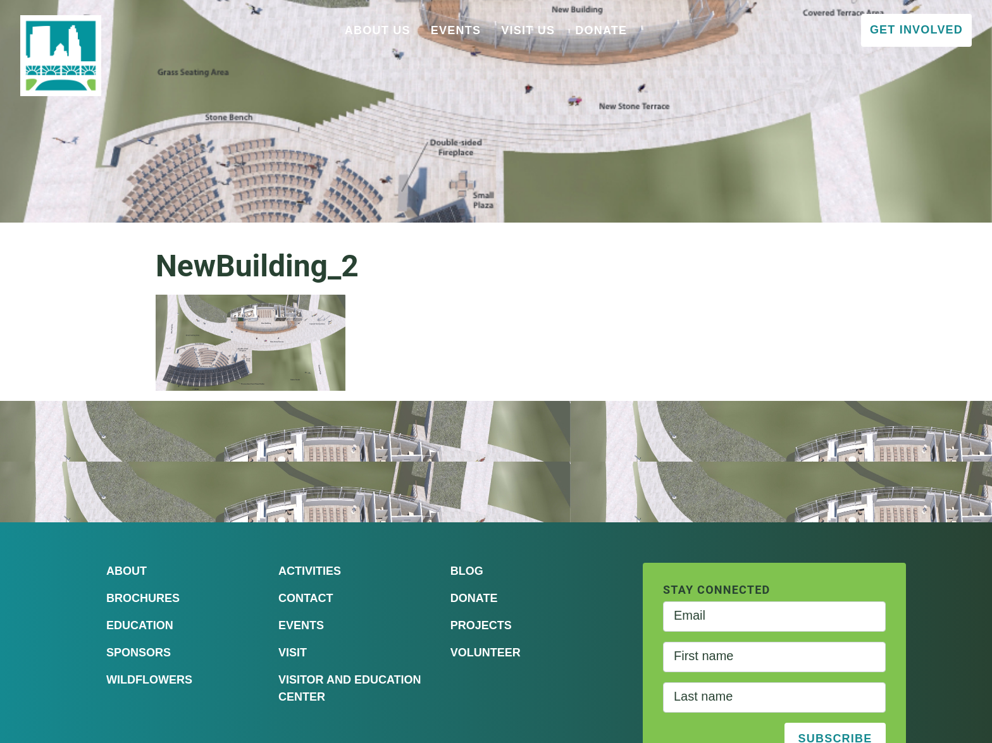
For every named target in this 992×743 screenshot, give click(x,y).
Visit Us (528, 30)
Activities (309, 571)
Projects (481, 625)
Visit (292, 652)
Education (139, 625)
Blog (466, 571)
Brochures (143, 598)
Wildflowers (149, 679)
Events (456, 30)
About (126, 571)
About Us (378, 30)
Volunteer (485, 652)
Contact (305, 598)
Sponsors (138, 652)
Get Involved (916, 29)
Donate (601, 30)
